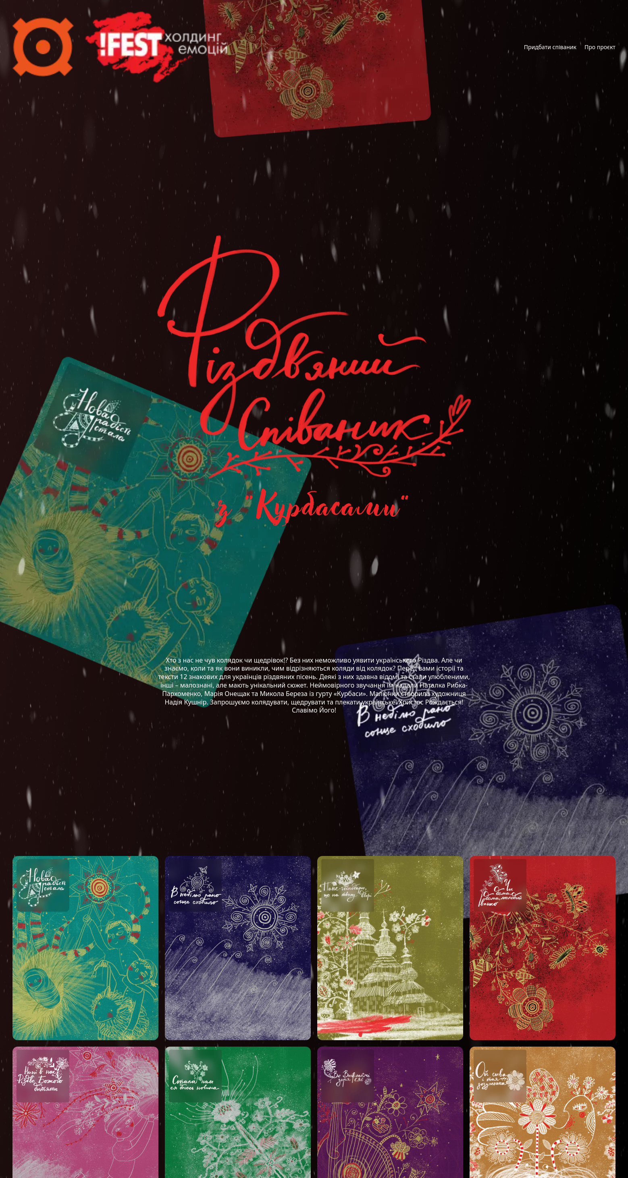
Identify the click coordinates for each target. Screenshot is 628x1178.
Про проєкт (600, 47)
